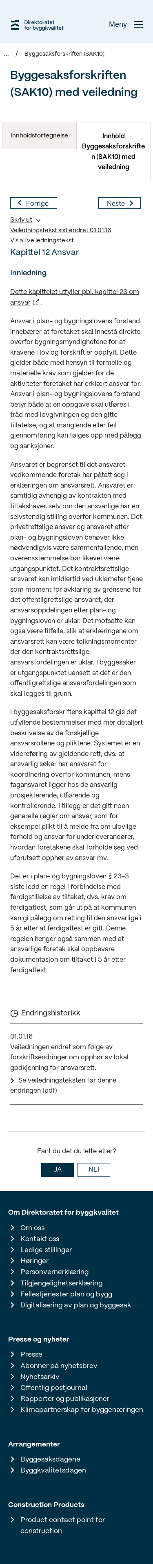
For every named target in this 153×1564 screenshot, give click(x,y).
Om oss (32, 1228)
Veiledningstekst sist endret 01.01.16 (60, 230)
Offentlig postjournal (53, 1388)
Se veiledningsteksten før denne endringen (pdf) (63, 1086)
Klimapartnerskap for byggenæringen (81, 1410)
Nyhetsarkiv (40, 1377)
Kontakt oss (39, 1239)
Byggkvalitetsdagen (53, 1470)
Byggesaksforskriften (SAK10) (64, 54)
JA (57, 1170)
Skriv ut (21, 220)
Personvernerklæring (54, 1272)
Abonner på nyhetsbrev (59, 1366)
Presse (31, 1354)
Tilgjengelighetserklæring (61, 1283)
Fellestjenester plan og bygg (66, 1294)
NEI (94, 1170)
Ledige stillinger (46, 1250)
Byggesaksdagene (50, 1459)
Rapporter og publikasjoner (64, 1399)
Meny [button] (126, 24)
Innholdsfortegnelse (39, 136)
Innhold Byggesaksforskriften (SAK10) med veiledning (113, 152)
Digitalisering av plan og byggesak (75, 1305)
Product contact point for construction (62, 1525)
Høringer (34, 1261)
